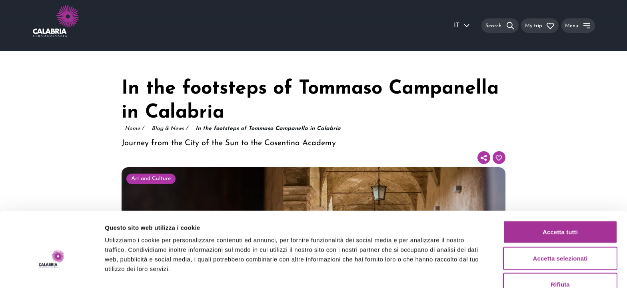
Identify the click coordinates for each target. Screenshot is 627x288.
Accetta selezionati (560, 215)
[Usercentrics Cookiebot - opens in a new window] (52, 272)
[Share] (483, 157)
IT (462, 26)
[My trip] (540, 25)
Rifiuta (560, 241)
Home (134, 129)
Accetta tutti (560, 189)
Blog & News (170, 129)
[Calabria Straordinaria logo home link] (71, 25)
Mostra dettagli (420, 272)
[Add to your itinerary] (499, 157)
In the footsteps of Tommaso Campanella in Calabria (268, 129)
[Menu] (578, 25)
